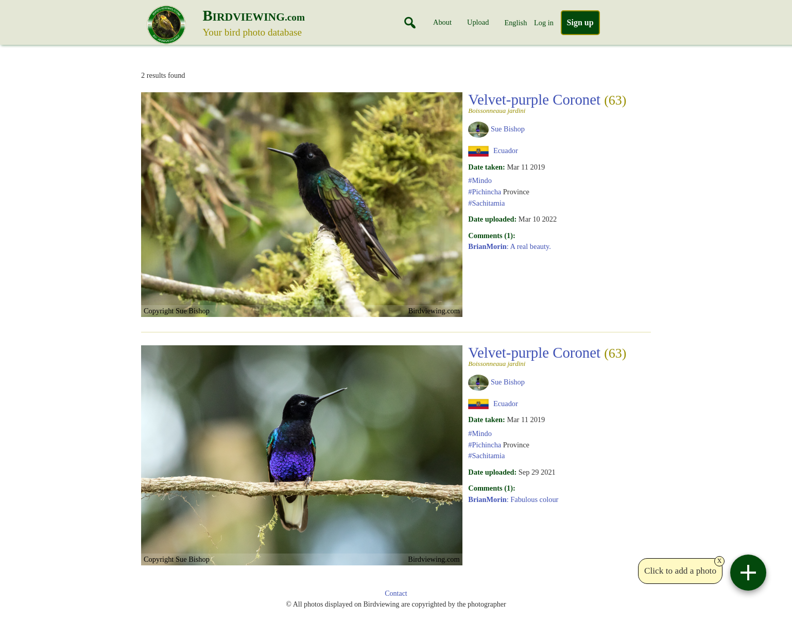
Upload (478, 22)
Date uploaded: (492, 219)
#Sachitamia (486, 203)
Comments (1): (491, 235)
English (515, 23)
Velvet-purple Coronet (547, 102)
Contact (396, 593)
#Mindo (480, 180)
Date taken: (486, 167)
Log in (544, 23)
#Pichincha (484, 192)
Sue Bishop (508, 129)
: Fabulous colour (513, 499)
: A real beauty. (509, 246)
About (442, 22)
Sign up (580, 22)
